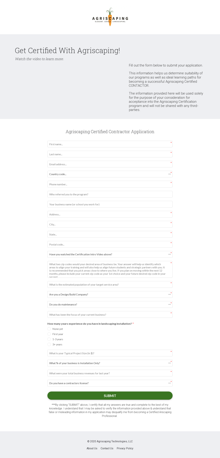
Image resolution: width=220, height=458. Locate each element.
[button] (110, 174)
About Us (92, 447)
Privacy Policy (125, 447)
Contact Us (107, 447)
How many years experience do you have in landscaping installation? (90, 324)
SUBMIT (110, 395)
